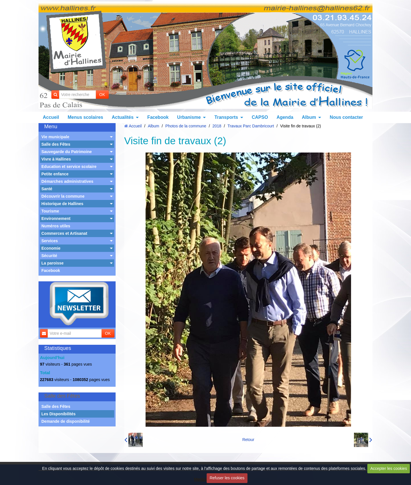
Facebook (158, 117)
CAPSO (260, 117)
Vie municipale (55, 137)
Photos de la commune (185, 126)
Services (49, 241)
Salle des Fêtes (55, 144)
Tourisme (50, 211)
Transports (226, 117)
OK (102, 94)
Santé (46, 189)
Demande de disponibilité (65, 421)
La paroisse (52, 263)
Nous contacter (346, 117)
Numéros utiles (55, 226)
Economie (51, 248)
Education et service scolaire (68, 166)
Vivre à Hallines (56, 159)
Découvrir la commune (62, 196)
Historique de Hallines (62, 203)
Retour (248, 439)
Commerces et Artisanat (64, 233)
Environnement (55, 218)
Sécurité (49, 255)
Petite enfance (54, 174)
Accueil (51, 117)
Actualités (122, 117)
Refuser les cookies (226, 478)
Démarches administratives (67, 181)
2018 (216, 126)
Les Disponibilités (58, 414)
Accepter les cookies (388, 468)
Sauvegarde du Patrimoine (66, 151)
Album (309, 117)
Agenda (285, 117)
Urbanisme (189, 117)
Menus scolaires (85, 117)
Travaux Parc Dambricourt (250, 126)
